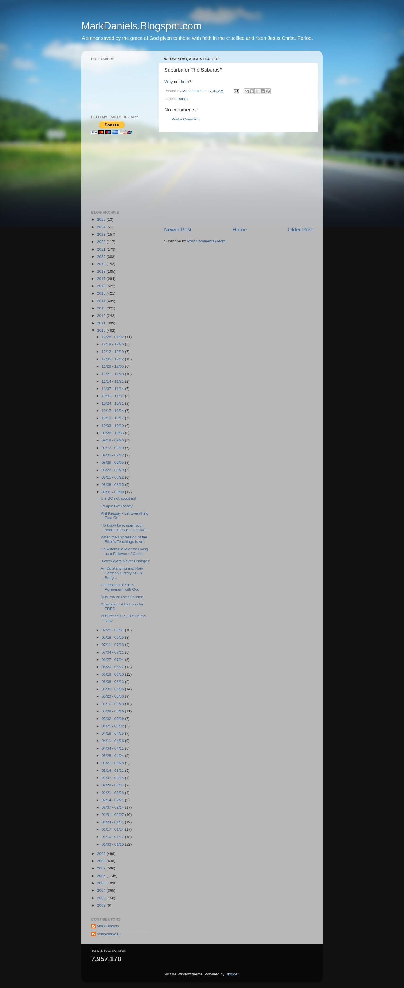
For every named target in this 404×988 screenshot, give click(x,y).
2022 (102, 242)
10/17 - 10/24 (113, 411)
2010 (102, 330)
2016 (102, 286)
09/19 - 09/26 (113, 440)
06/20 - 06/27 (113, 667)
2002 (102, 905)
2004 (102, 890)
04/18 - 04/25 (113, 733)
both (185, 81)
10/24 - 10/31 (113, 403)
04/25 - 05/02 (113, 726)
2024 (102, 227)
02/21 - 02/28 (113, 793)
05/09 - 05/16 (113, 711)
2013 (102, 308)
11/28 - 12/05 (113, 366)
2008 (102, 861)
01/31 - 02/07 (113, 814)
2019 (102, 264)
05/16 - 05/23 (113, 704)
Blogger (232, 974)
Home (240, 230)
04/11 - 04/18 (113, 741)
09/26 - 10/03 (113, 433)
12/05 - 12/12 (113, 359)
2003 (102, 898)
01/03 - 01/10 (113, 844)
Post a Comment (185, 119)
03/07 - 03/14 (113, 778)
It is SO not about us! (118, 498)
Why (168, 81)
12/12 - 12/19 (113, 352)
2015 (102, 293)
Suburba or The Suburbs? (122, 597)
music (182, 99)
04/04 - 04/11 (113, 748)
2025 (102, 219)
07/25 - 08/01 (113, 630)
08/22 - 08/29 (113, 470)
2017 (102, 279)
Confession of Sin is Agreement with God (120, 587)
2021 (102, 249)
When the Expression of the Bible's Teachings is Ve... (124, 539)
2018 (102, 271)
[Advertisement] (238, 179)
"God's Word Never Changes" (126, 561)
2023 (102, 234)
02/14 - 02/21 (113, 800)
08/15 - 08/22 (113, 477)
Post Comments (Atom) (207, 241)
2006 (102, 876)
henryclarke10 (109, 934)
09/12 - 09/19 (113, 448)
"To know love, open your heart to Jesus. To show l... (125, 527)
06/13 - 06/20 (113, 674)
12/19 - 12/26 (113, 344)
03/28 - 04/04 (113, 755)
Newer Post (178, 230)
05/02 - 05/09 (113, 718)
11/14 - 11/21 (113, 381)
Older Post (300, 230)
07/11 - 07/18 (113, 645)
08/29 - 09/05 (113, 462)
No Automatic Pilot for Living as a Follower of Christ (124, 551)
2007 (102, 868)
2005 (102, 883)
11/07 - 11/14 (113, 388)
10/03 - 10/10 (113, 426)
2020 (102, 256)
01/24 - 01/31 (113, 822)
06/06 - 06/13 (113, 682)
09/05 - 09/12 (113, 455)
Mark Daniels (108, 926)
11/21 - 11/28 (113, 374)
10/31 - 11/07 (113, 396)
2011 (102, 323)
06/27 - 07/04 (113, 659)
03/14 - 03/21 (113, 770)
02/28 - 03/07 (113, 785)
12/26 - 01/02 (113, 337)
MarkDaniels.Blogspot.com (141, 26)
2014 (102, 301)
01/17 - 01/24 (113, 829)
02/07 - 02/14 (113, 807)
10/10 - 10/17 (113, 418)
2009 (102, 854)
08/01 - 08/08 (113, 492)
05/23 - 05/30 (113, 696)
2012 (102, 315)
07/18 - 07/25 (113, 637)
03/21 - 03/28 (113, 763)
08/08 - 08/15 (113, 484)
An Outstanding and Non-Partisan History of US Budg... (122, 572)
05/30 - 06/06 (113, 689)
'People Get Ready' (117, 506)
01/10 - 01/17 (113, 837)
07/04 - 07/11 (113, 652)
